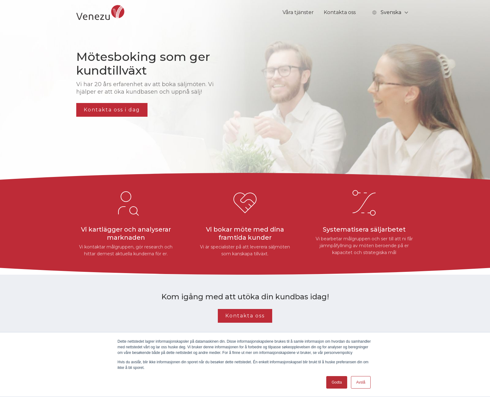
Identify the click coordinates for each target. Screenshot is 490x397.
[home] (100, 12)
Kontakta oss (340, 12)
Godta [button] (337, 382)
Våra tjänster (298, 12)
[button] (390, 12)
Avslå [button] (360, 382)
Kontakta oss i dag (112, 110)
